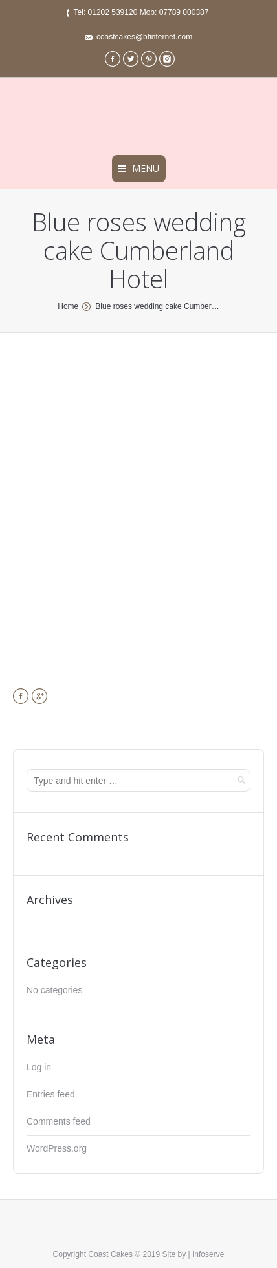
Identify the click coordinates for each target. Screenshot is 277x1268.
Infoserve (208, 1254)
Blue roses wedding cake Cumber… (157, 306)
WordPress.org (57, 1148)
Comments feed (59, 1121)
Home (68, 306)
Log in (39, 1067)
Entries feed (51, 1094)
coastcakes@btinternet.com (144, 36)
